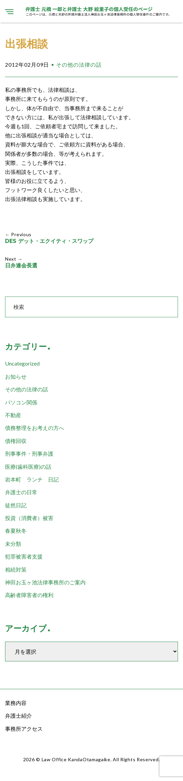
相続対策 (16, 569)
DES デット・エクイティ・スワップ (49, 241)
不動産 (13, 415)
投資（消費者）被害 (29, 518)
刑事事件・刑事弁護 (29, 453)
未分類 (13, 543)
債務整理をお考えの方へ (34, 428)
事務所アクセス (24, 728)
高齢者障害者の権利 (29, 595)
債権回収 (16, 441)
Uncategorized (22, 363)
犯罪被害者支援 (24, 556)
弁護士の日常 (21, 492)
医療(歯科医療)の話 (28, 466)
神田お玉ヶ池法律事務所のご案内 (45, 582)
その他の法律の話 (79, 64)
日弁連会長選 (21, 265)
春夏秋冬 (16, 530)
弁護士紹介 (18, 715)
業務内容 (16, 703)
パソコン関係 (21, 402)
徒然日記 (16, 505)
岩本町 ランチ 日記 (32, 479)
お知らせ (16, 376)
